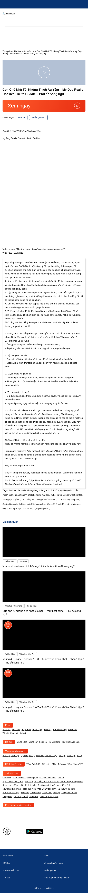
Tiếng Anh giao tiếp (51, 792)
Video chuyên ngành (15, 751)
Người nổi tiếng (68, 789)
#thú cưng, (76, 504)
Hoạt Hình (26, 729)
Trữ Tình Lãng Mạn (71, 742)
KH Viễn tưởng (59, 729)
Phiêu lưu (72, 729)
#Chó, (53, 495)
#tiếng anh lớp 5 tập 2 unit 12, (16, 509)
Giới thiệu (8, 855)
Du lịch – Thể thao (48, 778)
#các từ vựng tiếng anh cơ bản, (65, 490)
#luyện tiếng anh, (10, 504)
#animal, (13, 490)
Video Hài (33, 796)
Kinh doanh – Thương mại (37, 785)
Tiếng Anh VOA (65, 764)
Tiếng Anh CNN (49, 764)
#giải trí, (17, 499)
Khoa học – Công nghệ (13, 785)
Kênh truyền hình (13, 764)
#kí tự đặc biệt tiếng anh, (68, 499)
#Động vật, (8, 499)
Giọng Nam (21, 742)
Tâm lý (6, 733)
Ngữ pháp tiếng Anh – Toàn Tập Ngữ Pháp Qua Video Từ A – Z (31, 789)
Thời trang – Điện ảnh (31, 792)
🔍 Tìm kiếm (9, 13)
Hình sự (47, 729)
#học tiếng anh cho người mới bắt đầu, (39, 499)
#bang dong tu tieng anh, (38, 490)
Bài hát (8, 742)
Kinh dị (22, 733)
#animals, (22, 490)
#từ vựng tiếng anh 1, (40, 509)
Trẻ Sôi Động (54, 742)
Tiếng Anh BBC (33, 764)
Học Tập (29, 781)
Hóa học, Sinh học (11, 755)
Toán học (71, 755)
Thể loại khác (20, 51)
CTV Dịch (7, 778)
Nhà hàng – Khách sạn (46, 755)
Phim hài (7, 729)
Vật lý (79, 755)
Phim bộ (14, 733)
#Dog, (59, 495)
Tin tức (6, 877)
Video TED (78, 764)
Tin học (62, 755)
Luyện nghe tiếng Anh (60, 785)
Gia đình (16, 729)
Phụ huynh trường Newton (18, 805)
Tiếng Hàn (7, 796)
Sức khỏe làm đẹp (11, 792)
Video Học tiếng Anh (49, 796)
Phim (7, 725)
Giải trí (31, 51)
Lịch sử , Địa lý (28, 755)
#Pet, (49, 504)
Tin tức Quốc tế (21, 796)
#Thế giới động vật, (61, 504)
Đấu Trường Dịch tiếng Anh (25, 778)
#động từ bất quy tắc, (73, 495)
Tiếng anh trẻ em (69, 792)
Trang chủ (7, 51)
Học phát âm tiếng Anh (13, 781)
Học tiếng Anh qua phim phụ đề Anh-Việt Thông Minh (58, 781)
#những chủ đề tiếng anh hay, (32, 504)
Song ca (43, 742)
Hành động (37, 729)
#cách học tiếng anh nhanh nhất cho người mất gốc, (26, 495)
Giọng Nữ (33, 742)
